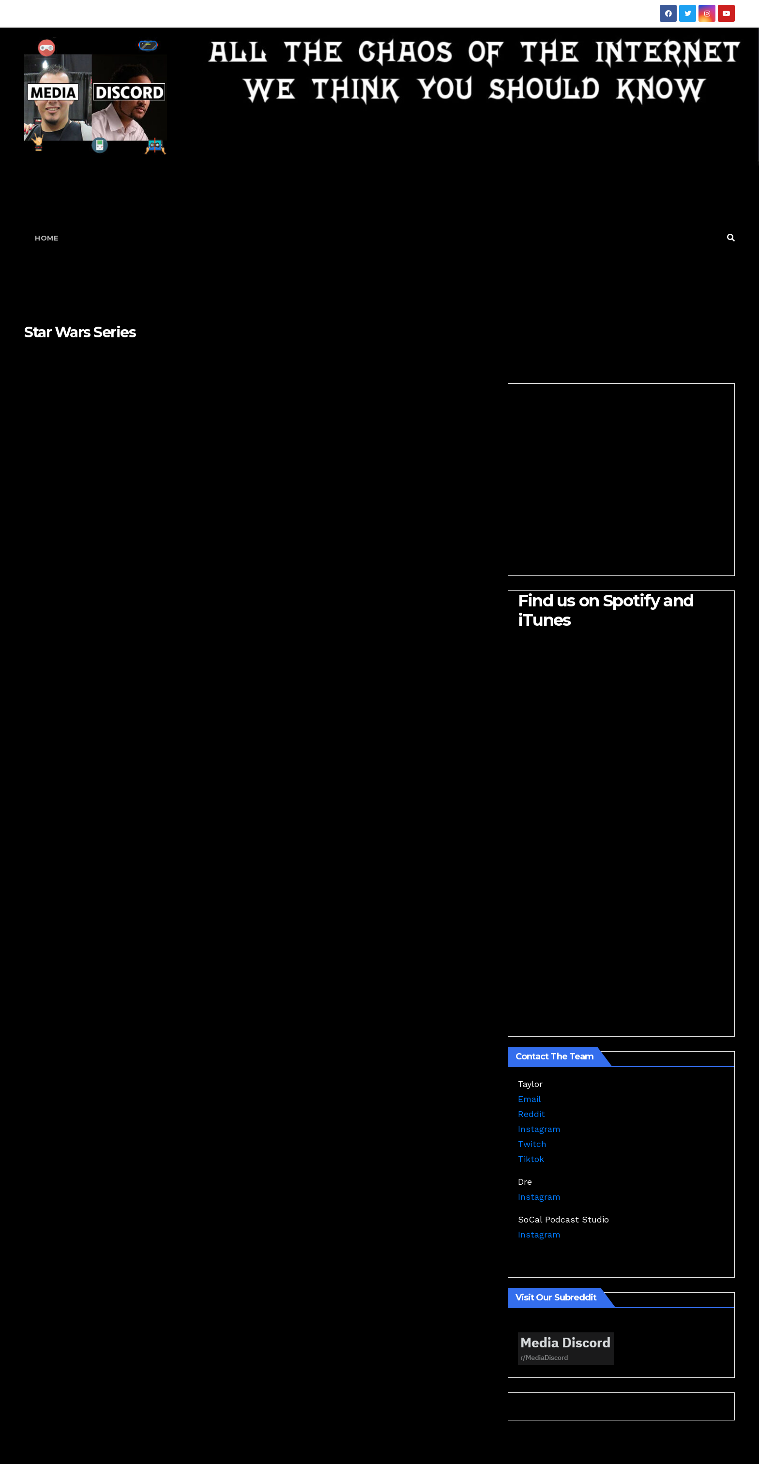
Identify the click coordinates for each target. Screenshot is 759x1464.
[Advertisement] (394, 238)
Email (529, 1099)
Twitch (532, 1144)
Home (46, 238)
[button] (731, 237)
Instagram (539, 1129)
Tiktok (531, 1159)
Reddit (531, 1114)
